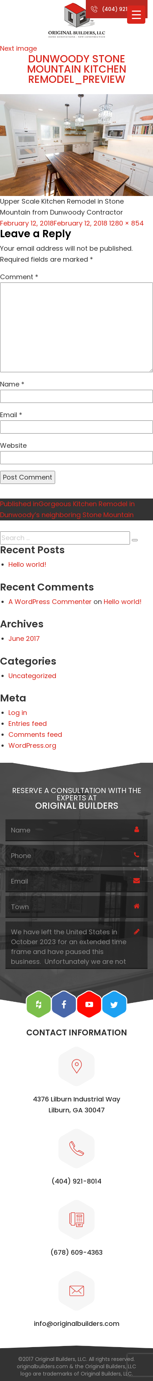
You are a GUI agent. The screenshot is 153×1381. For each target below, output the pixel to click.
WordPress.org (32, 745)
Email (11, 414)
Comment (19, 276)
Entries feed (27, 723)
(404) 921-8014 (122, 9)
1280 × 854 (126, 223)
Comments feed (35, 734)
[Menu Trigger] (136, 14)
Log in (17, 712)
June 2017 (24, 638)
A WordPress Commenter (50, 601)
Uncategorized (32, 675)
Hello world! (27, 564)
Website (13, 445)
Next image (18, 48)
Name (12, 384)
